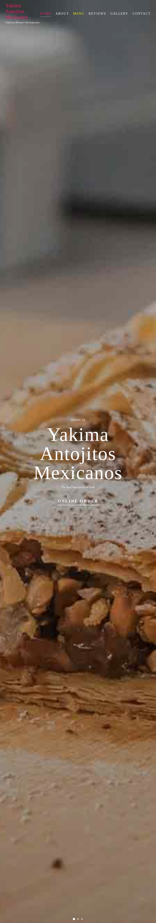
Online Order (78, 501)
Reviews (97, 13)
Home (45, 13)
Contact (142, 13)
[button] (74, 919)
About (62, 13)
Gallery (119, 13)
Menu (78, 13)
